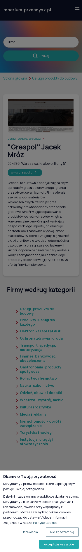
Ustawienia (30, 532)
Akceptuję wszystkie (59, 544)
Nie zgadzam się (62, 532)
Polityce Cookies (45, 523)
